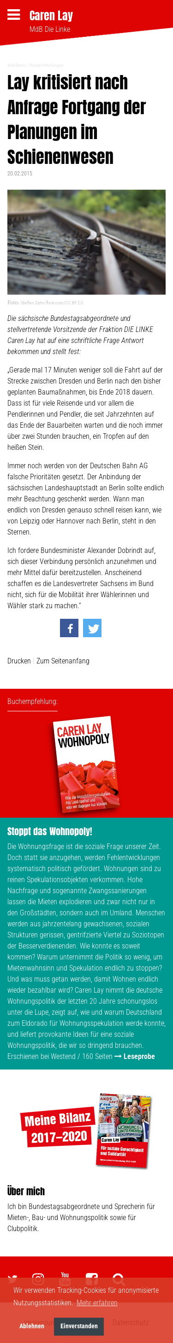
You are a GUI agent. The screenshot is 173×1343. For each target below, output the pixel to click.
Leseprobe (139, 1056)
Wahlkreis (16, 65)
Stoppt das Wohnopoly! (49, 831)
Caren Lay (51, 15)
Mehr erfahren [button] (97, 1302)
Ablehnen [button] (31, 1326)
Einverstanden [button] (79, 1326)
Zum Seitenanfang (62, 661)
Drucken (19, 661)
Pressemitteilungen (46, 65)
